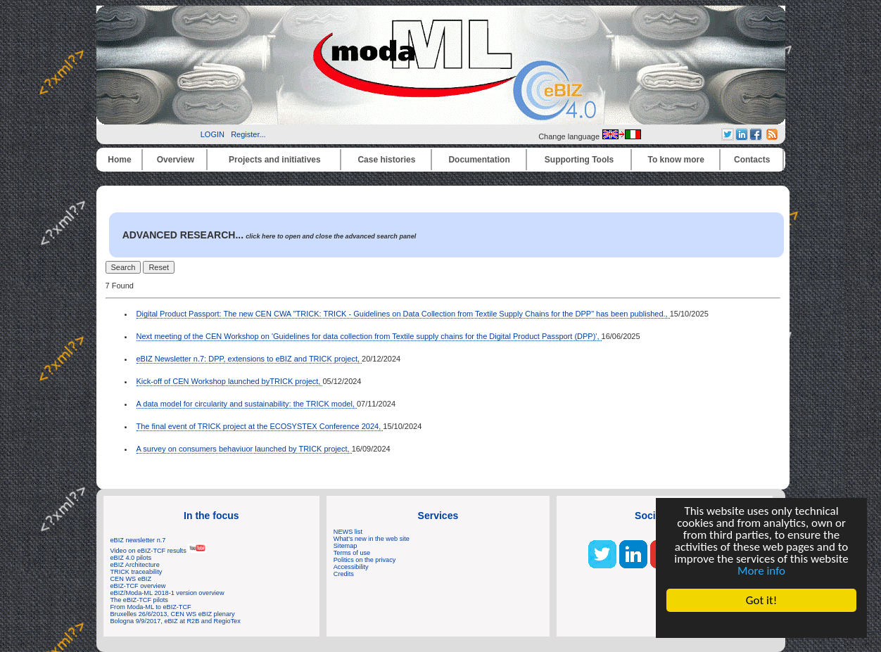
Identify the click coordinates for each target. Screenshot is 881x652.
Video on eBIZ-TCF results (158, 550)
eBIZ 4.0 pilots (131, 557)
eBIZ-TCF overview (138, 585)
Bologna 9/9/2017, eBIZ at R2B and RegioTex (175, 621)
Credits (344, 573)
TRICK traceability (136, 571)
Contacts (752, 160)
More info (761, 570)
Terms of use (352, 552)
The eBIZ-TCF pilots (139, 599)
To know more (676, 160)
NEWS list (348, 531)
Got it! (761, 600)
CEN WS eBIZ (131, 578)
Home (119, 160)
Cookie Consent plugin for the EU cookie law (761, 624)
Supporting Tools (579, 160)
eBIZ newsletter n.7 (138, 540)
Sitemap (345, 545)
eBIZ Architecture (135, 564)
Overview (175, 160)
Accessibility (351, 566)
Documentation (478, 160)
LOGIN (212, 134)
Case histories (386, 160)
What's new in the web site (372, 538)
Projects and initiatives (275, 160)
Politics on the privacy (365, 559)
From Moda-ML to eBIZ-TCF (150, 607)
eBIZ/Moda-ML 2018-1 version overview (167, 592)
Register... (248, 134)
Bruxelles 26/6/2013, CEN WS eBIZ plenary (172, 614)
